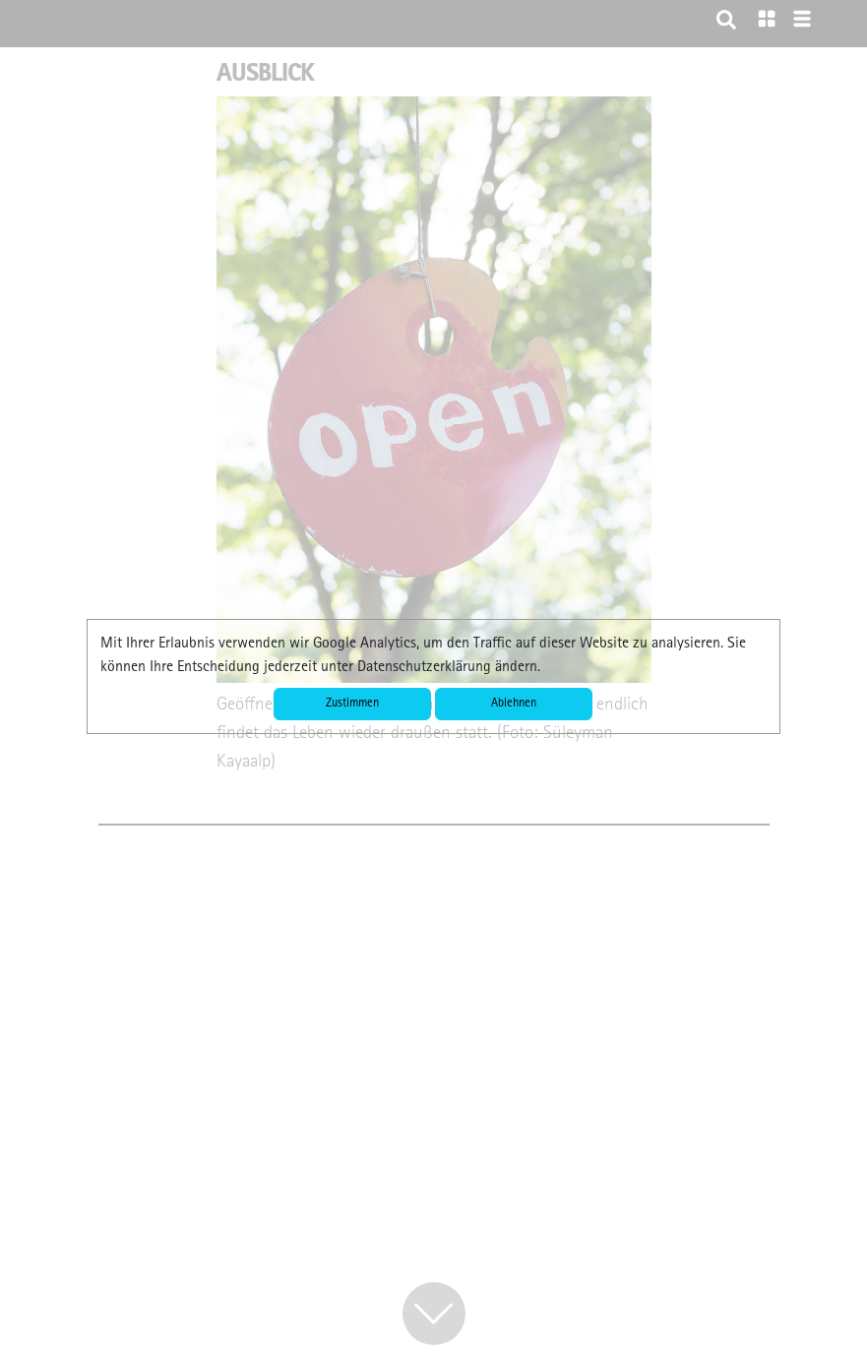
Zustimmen (352, 704)
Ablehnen (513, 704)
